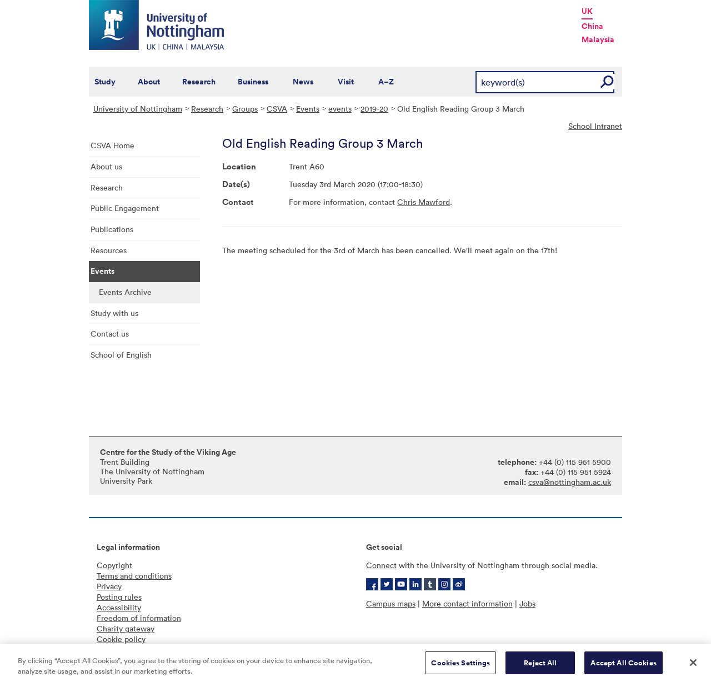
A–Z (386, 81)
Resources (109, 250)
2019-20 (374, 108)
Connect (381, 565)
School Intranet (595, 126)
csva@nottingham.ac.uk (569, 482)
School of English (121, 354)
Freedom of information (139, 618)
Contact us (110, 333)
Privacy (109, 586)
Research (199, 81)
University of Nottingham (137, 108)
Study (105, 81)
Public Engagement (125, 208)
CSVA (277, 108)
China (592, 26)
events (340, 108)
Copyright (114, 565)
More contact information (467, 603)
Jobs (527, 603)
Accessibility (119, 607)
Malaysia (598, 39)
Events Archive (125, 292)
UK (587, 11)
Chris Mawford (423, 202)
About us (106, 166)
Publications (112, 229)
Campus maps (390, 603)
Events (307, 108)
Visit (346, 81)
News (303, 81)
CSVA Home (112, 145)
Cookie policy (121, 639)
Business (253, 81)
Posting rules (119, 596)
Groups (245, 108)
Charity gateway (125, 628)
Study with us (114, 313)
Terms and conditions (134, 575)
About (149, 81)
